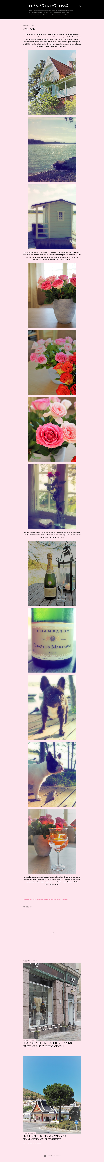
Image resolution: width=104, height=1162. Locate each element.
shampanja (57, 899)
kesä (31, 899)
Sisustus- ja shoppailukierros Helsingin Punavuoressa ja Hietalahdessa (49, 1044)
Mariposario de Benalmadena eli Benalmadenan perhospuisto (44, 1138)
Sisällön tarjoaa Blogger (52, 1156)
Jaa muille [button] (26, 897)
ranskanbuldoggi (49, 899)
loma (38, 899)
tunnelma (65, 899)
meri (41, 899)
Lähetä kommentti (35, 1050)
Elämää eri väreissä (48, 6)
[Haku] (80, 6)
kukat (34, 899)
